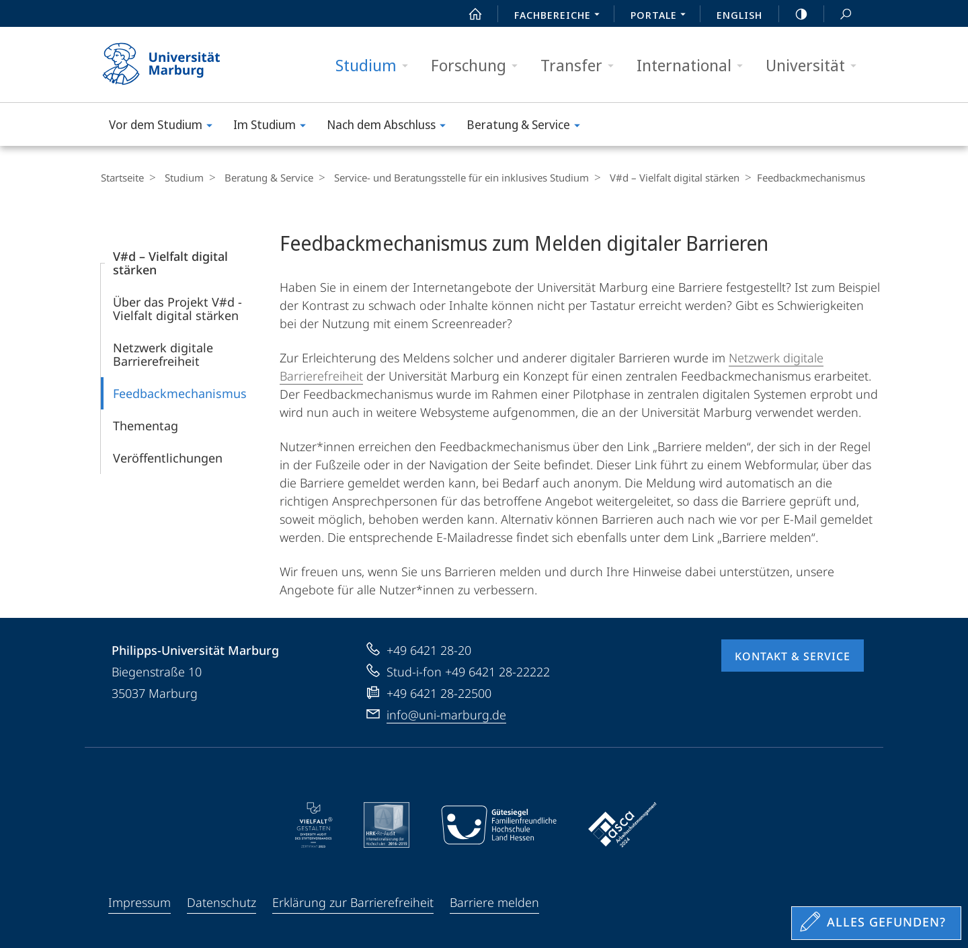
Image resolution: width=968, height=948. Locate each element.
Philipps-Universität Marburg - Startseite (173, 64)
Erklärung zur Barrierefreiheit (353, 902)
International (694, 65)
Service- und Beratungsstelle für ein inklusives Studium (451, 177)
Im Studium (274, 126)
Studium (376, 65)
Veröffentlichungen (168, 458)
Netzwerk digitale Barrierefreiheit (163, 354)
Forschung (478, 65)
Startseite (122, 177)
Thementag (145, 426)
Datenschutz (221, 902)
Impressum (139, 902)
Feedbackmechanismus (180, 393)
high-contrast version (794, 14)
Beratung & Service (528, 126)
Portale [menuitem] (662, 16)
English (739, 15)
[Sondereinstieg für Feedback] (876, 923)
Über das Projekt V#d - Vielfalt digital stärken (177, 308)
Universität (815, 65)
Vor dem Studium (165, 126)
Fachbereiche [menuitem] (560, 16)
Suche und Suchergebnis (838, 14)
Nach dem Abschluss (390, 126)
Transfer (581, 65)
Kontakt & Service (792, 656)
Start (468, 14)
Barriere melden (494, 902)
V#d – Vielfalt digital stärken (661, 177)
